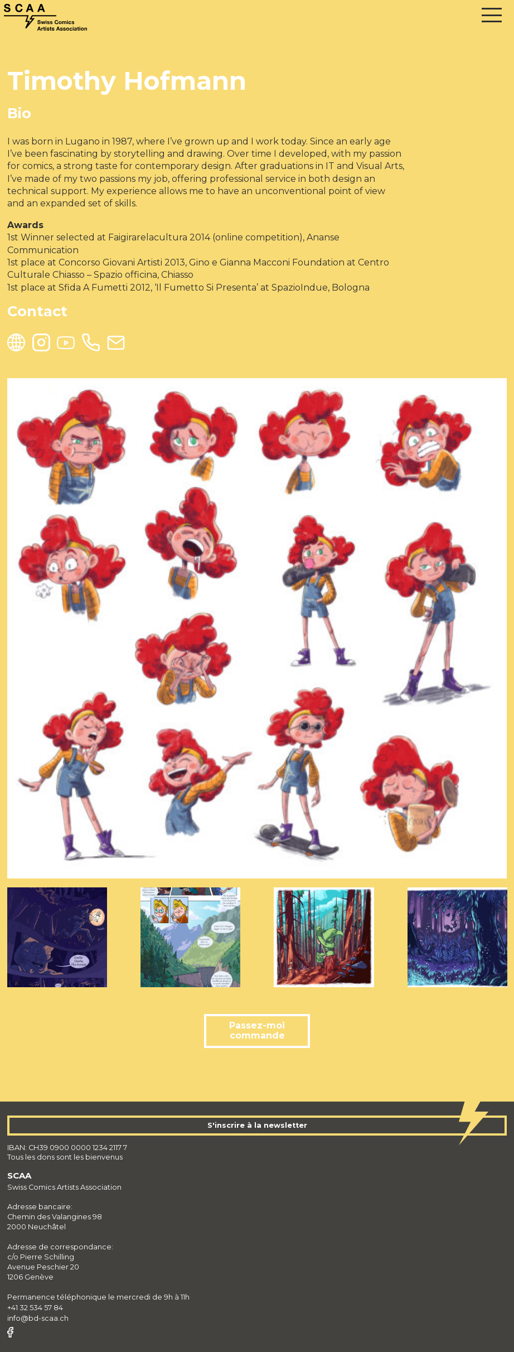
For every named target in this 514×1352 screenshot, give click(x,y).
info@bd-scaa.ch (38, 1318)
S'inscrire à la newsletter (257, 1125)
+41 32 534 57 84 (35, 1307)
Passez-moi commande (257, 1030)
